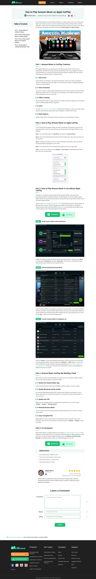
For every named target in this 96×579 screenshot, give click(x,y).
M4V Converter (34, 565)
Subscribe (74, 566)
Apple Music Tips (48, 554)
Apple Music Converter (36, 558)
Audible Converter (34, 562)
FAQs (72, 563)
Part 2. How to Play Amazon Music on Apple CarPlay (22, 35)
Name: (41, 509)
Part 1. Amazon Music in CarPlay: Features (21, 31)
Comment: (39, 494)
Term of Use (61, 557)
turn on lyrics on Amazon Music (48, 109)
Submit (60, 523)
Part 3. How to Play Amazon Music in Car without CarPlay (22, 40)
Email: (41, 514)
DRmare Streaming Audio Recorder (51, 203)
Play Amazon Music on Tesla (47, 459)
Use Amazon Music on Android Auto (49, 457)
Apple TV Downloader (35, 568)
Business (60, 563)
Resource (73, 554)
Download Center (21, 558)
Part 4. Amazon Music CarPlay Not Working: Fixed (22, 46)
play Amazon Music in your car (72, 431)
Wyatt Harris (32, 15)
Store (42, 2)
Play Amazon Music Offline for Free (48, 452)
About (59, 551)
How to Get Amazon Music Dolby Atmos (50, 455)
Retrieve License (75, 557)
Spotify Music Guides (49, 551)
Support (80, 2)
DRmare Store (20, 553)
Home (9, 536)
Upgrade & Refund (76, 560)
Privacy (60, 554)
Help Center (74, 551)
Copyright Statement (63, 560)
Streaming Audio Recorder (34, 551)
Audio (52, 2)
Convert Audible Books (50, 557)
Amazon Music (62, 15)
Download (70, 2)
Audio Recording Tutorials (48, 561)
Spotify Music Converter (36, 555)
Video (61, 2)
